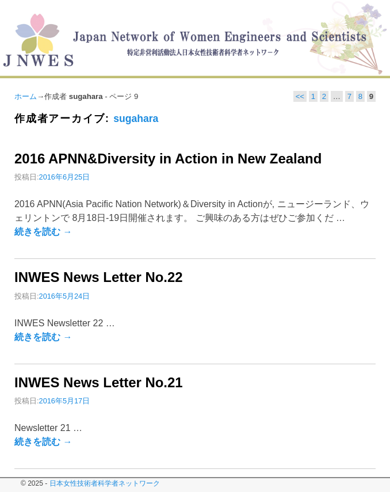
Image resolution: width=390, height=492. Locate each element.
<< (300, 96)
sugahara (135, 118)
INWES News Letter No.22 (98, 277)
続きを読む (43, 232)
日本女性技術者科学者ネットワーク (104, 483)
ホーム (25, 96)
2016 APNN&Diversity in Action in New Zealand (168, 158)
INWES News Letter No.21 (98, 382)
